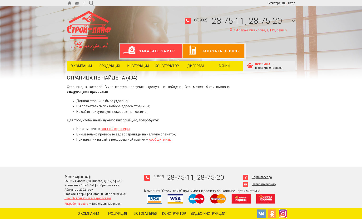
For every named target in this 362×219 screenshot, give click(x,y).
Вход (291, 3)
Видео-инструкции (208, 213)
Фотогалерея (145, 213)
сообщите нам (160, 139)
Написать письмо (259, 184)
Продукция (109, 66)
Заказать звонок (213, 51)
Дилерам (195, 66)
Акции (224, 66)
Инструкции (138, 66)
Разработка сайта (76, 203)
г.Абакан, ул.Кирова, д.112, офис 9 (258, 30)
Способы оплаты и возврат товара (87, 198)
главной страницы (115, 129)
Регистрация (277, 3)
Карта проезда (257, 177)
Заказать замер (149, 51)
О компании (81, 66)
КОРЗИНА (262, 64)
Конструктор (167, 66)
